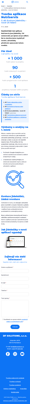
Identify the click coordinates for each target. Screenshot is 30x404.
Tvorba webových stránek (15, 378)
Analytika (23, 389)
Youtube (22, 354)
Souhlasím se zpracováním (15, 320)
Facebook (8, 354)
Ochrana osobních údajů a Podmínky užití (15, 400)
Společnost (5, 275)
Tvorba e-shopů (15, 381)
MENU (2, 2)
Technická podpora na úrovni (16, 115)
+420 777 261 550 (17, 349)
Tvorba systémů (15, 385)
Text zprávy (5, 298)
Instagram (15, 354)
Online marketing (9, 389)
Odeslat (15, 327)
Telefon (4, 290)
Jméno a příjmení (7, 267)
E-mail (3, 283)
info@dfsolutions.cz (17, 346)
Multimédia (15, 392)
